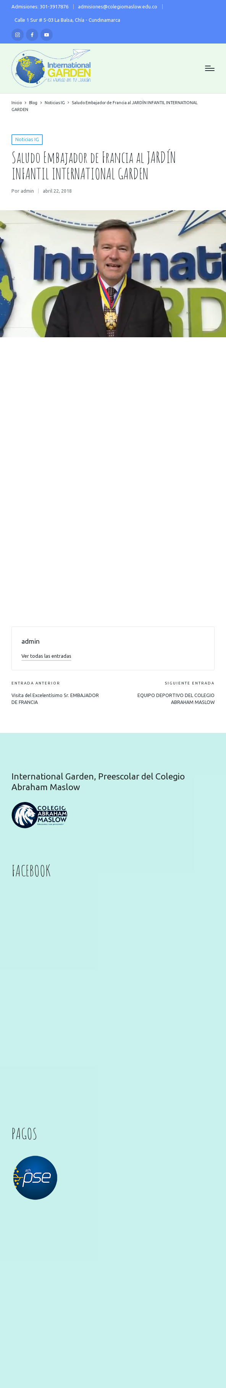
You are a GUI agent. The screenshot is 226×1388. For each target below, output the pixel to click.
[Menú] (210, 68)
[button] (46, 655)
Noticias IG (27, 139)
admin (30, 641)
